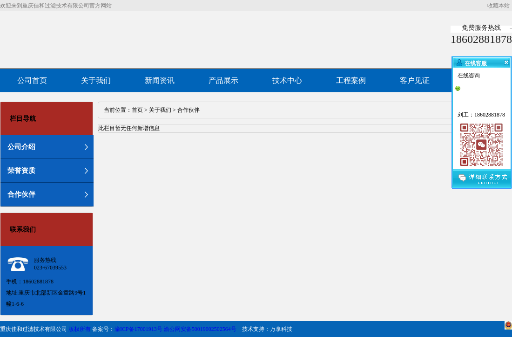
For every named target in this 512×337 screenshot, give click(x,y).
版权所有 (79, 329)
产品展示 (223, 80)
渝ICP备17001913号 (138, 329)
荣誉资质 (21, 170)
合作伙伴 (21, 194)
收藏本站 (498, 5)
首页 (137, 110)
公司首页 (32, 80)
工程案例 (351, 80)
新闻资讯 (160, 80)
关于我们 (96, 80)
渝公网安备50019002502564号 (200, 329)
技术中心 (287, 80)
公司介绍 (21, 147)
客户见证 (415, 80)
